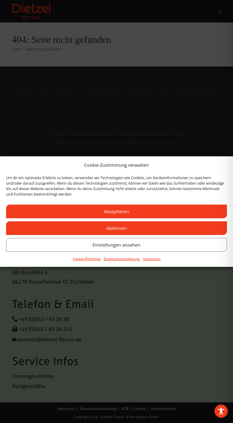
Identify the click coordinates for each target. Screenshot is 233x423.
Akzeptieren (116, 211)
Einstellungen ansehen (116, 245)
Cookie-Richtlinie (87, 258)
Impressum (151, 258)
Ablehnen (116, 228)
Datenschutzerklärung (122, 258)
